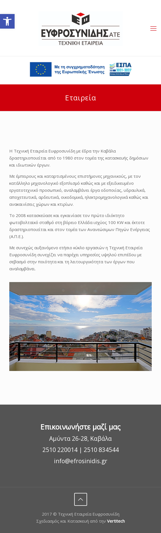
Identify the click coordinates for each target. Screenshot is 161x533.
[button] (7, 21)
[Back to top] (80, 499)
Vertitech (116, 521)
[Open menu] (153, 28)
